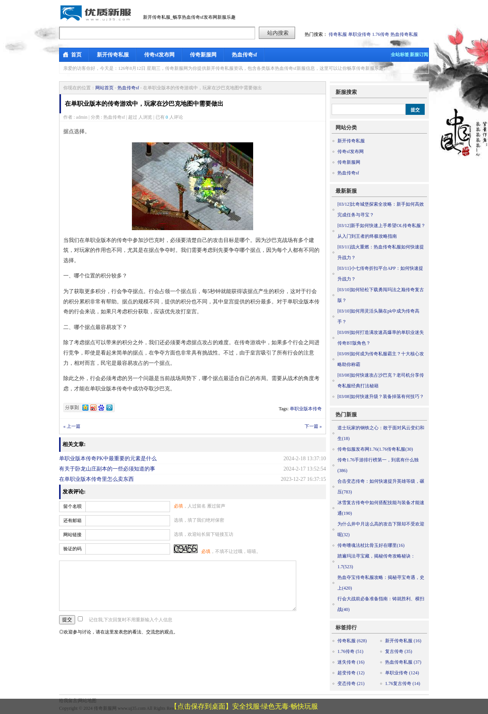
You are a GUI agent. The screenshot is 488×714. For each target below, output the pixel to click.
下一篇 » (313, 426)
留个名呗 (72, 506)
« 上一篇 (71, 426)
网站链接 (72, 534)
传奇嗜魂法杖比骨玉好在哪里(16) (371, 545)
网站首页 (104, 87)
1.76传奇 (380, 34)
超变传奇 (350, 672)
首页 (76, 55)
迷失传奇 (350, 662)
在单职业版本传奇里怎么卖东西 (96, 479)
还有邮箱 (72, 520)
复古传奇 (398, 651)
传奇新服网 (203, 55)
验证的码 (72, 548)
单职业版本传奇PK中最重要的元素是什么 (108, 458)
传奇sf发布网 (159, 55)
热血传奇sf (244, 55)
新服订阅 (419, 54)
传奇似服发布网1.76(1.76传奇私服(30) (375, 449)
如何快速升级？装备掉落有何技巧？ (380, 396)
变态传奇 (350, 683)
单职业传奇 (359, 34)
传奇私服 (338, 34)
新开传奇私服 (113, 55)
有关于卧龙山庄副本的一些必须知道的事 (107, 469)
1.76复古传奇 (402, 683)
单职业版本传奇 (306, 408)
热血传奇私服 (404, 34)
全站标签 (400, 54)
